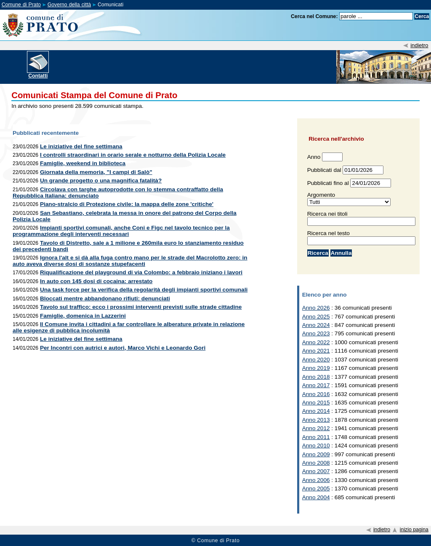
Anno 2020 (316, 359)
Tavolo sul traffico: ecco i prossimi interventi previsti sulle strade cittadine (141, 307)
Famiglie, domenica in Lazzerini (83, 316)
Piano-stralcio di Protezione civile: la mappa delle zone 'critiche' (126, 204)
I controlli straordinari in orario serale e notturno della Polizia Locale (133, 155)
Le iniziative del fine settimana (81, 146)
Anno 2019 (316, 368)
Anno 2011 (316, 437)
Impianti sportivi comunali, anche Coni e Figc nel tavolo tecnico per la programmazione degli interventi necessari (121, 231)
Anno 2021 (316, 351)
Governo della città (69, 5)
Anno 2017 (316, 385)
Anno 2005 (316, 488)
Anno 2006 (316, 480)
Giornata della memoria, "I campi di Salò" (96, 172)
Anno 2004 (316, 497)
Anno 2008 (316, 463)
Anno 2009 (316, 454)
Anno (314, 157)
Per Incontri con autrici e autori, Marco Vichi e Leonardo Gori (122, 348)
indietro (419, 45)
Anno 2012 (316, 428)
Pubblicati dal (324, 170)
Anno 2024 (316, 325)
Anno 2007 (316, 471)
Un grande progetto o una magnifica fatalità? (101, 180)
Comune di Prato (21, 5)
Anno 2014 (316, 411)
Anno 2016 (316, 394)
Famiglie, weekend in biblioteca (82, 163)
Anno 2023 (316, 333)
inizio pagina (414, 530)
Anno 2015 (316, 402)
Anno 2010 (316, 445)
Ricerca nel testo (328, 233)
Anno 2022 (316, 342)
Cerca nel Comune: (314, 16)
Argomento (321, 195)
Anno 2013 (316, 420)
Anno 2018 (316, 377)
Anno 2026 (316, 308)
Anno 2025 (316, 316)
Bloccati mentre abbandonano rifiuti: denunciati (105, 298)
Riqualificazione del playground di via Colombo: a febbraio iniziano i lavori (141, 272)
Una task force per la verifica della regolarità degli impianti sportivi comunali (143, 289)
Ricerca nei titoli (327, 214)
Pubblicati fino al (328, 183)
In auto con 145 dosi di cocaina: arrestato (96, 281)
